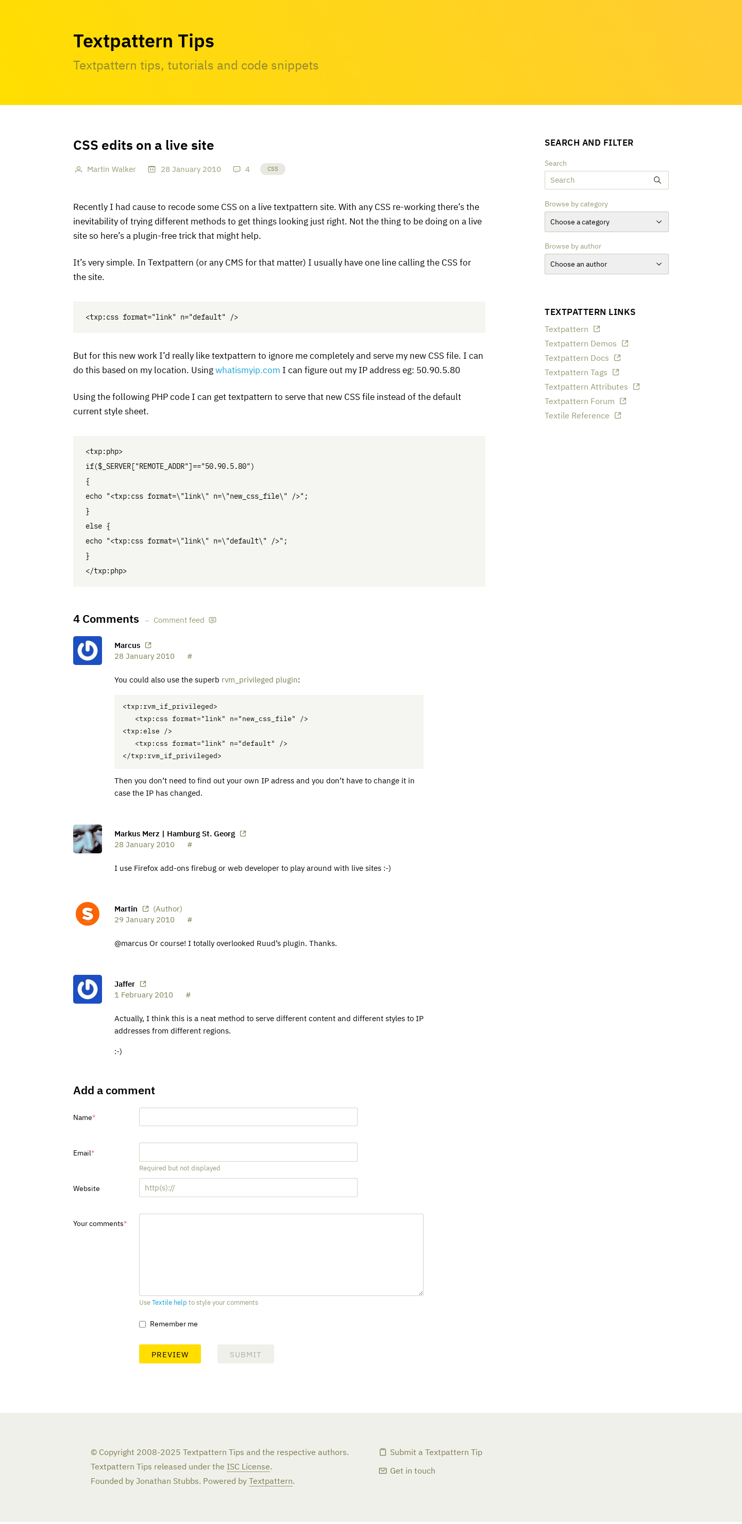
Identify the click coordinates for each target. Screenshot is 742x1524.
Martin (126, 911)
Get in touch (412, 1473)
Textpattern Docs (577, 359)
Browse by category (576, 204)
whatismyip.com (247, 370)
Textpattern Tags (576, 373)
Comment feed (179, 620)
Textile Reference (577, 416)
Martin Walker (111, 169)
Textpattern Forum (580, 402)
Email (82, 1155)
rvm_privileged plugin (260, 680)
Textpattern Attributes (586, 387)
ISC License (248, 1469)
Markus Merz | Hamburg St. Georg (174, 835)
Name (82, 1120)
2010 (212, 169)
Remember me (174, 1326)
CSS (272, 169)
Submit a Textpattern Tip (436, 1455)
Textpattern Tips (143, 42)
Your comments (98, 1226)
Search (556, 163)
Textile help (169, 1305)
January (186, 169)
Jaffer (124, 986)
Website (86, 1191)
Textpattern (566, 330)
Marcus (127, 646)
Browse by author (573, 246)
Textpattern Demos (581, 344)
